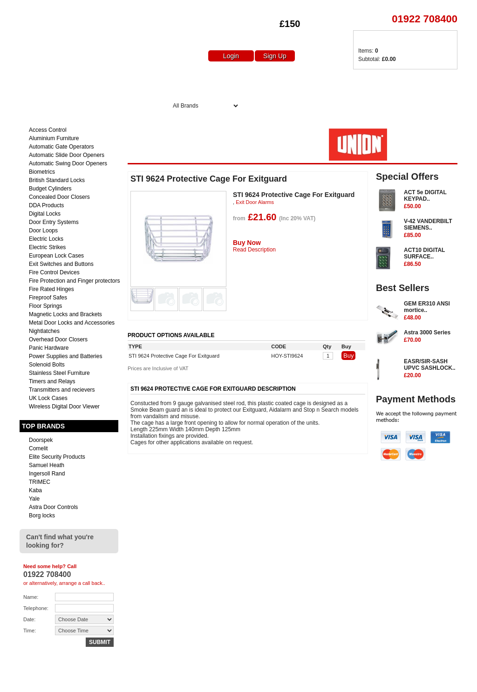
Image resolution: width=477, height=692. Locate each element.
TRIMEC (39, 482)
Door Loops (43, 230)
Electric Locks (46, 239)
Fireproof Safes (48, 297)
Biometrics (42, 172)
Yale (34, 498)
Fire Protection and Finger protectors (74, 281)
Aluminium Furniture (54, 138)
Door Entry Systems (54, 222)
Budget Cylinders (50, 188)
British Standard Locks (57, 180)
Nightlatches (44, 331)
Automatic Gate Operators (61, 146)
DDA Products (46, 205)
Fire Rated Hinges (51, 289)
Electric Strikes (47, 247)
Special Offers (290, 82)
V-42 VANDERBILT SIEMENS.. (430, 228)
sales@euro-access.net (102, 681)
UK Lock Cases (48, 398)
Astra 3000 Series (430, 336)
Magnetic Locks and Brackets (65, 314)
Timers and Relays (52, 381)
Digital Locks (45, 213)
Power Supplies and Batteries (65, 356)
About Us (228, 82)
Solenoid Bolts (47, 364)
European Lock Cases (56, 255)
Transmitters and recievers (62, 390)
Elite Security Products (57, 457)
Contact (389, 681)
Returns (359, 681)
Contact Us (434, 82)
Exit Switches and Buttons (61, 264)
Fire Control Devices (54, 272)
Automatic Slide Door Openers (66, 155)
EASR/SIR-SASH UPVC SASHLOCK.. (430, 369)
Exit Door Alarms (255, 202)
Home (182, 82)
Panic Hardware (48, 348)
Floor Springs (45, 306)
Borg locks (42, 515)
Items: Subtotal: (377, 54)
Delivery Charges (364, 82)
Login (231, 56)
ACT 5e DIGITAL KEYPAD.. (430, 199)
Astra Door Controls (53, 507)
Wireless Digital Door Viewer (64, 406)
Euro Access (33, 9)
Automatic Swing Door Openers (68, 163)
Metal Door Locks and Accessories (72, 322)
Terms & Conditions (433, 681)
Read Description (254, 249)
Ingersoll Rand (47, 473)
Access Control (48, 130)
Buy (348, 355)
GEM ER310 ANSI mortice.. (430, 311)
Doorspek (41, 440)
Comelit (38, 448)
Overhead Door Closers (58, 339)
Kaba (35, 490)
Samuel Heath (46, 465)
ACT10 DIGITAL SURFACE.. (430, 257)
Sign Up (274, 56)
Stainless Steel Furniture (59, 373)
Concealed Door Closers (59, 197)
